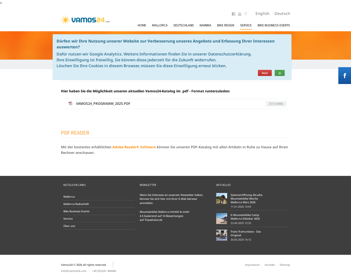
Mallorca (160, 25)
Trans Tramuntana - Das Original (246, 233)
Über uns (69, 226)
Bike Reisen (225, 25)
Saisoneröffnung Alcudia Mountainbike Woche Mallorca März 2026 (246, 198)
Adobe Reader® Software (134, 147)
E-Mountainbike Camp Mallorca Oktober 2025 (245, 216)
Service (246, 25)
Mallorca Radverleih (76, 204)
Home (142, 25)
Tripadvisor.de (153, 220)
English (262, 13)
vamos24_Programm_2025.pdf (181, 104)
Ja (280, 73)
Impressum (252, 265)
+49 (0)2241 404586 (104, 271)
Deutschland (184, 25)
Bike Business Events (274, 25)
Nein (265, 73)
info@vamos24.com (74, 271)
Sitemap (285, 265)
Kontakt (270, 265)
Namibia (205, 25)
